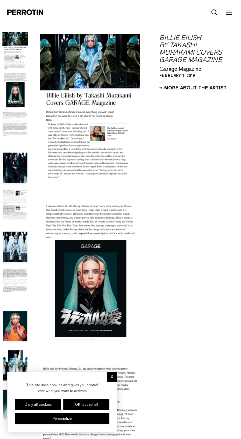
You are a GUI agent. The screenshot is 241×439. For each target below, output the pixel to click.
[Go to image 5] (15, 207)
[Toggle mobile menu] (229, 12)
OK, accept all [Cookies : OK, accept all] (86, 404)
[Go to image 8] (15, 326)
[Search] (214, 12)
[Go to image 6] (15, 247)
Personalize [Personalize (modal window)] (62, 418)
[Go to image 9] (15, 365)
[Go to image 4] (15, 168)
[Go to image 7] (15, 286)
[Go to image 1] (15, 50)
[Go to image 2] (15, 89)
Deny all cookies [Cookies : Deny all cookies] (38, 404)
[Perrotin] (25, 12)
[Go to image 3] (15, 129)
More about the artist (193, 87)
